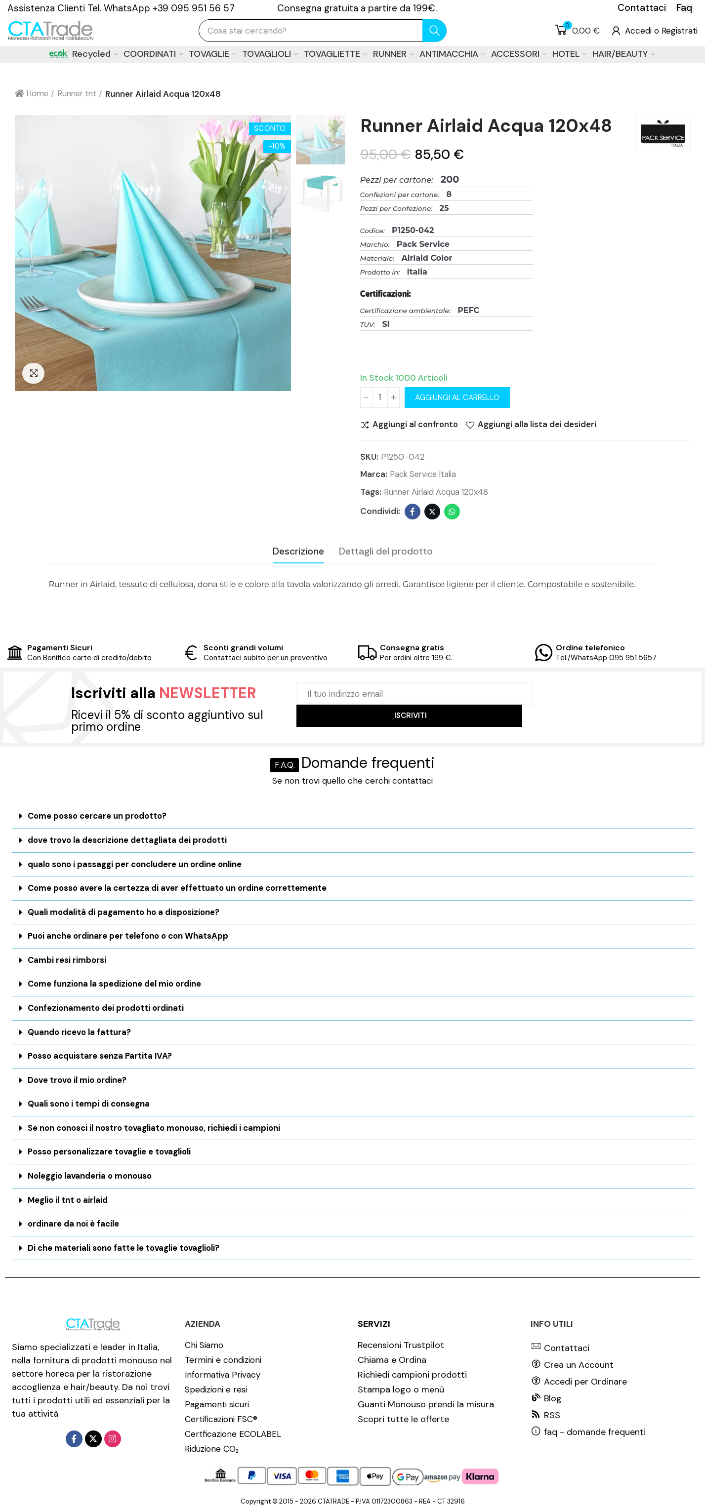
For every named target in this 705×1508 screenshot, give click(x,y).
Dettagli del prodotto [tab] (386, 552)
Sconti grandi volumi (243, 648)
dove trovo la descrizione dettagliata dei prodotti (129, 839)
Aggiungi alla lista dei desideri (539, 425)
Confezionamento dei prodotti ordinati (107, 1006)
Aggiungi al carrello (457, 397)
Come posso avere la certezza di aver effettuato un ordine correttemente (179, 887)
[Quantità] (380, 397)
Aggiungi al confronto (416, 425)
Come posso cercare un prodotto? (98, 816)
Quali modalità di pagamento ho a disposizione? (125, 911)
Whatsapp (452, 512)
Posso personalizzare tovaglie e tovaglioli (111, 1148)
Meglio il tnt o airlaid (68, 1196)
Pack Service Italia (425, 474)
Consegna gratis (412, 648)
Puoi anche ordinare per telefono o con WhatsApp (130, 935)
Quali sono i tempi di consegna (90, 1101)
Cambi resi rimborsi (67, 958)
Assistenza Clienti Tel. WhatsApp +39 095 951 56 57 (121, 8)
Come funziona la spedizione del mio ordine (116, 982)
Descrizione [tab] (298, 552)
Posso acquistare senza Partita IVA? (101, 1053)
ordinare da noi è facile (74, 1219)
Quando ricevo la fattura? (80, 1030)
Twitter (432, 512)
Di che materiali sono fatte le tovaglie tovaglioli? (125, 1243)
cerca (434, 30)
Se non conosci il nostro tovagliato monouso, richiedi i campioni (157, 1124)
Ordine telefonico (590, 648)
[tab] (353, 817)
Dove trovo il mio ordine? (79, 1077)
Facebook (412, 512)
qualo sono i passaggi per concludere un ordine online (136, 864)
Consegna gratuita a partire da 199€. (357, 8)
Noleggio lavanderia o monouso (91, 1172)
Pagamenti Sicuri (59, 648)
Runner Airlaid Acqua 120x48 (439, 492)
